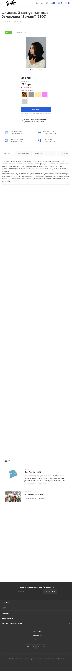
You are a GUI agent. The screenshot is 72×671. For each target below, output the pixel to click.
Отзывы (50, 153)
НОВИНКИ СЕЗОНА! (33, 494)
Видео (38, 153)
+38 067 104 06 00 (36, 631)
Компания (6, 613)
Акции (4, 608)
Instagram (33, 646)
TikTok (44, 646)
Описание (7, 153)
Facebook (28, 646)
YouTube (38, 646)
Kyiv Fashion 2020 (32, 472)
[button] (31, 69)
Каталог (5, 603)
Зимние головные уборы (12, 624)
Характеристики (23, 153)
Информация (7, 618)
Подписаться (50, 591)
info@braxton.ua (37, 635)
